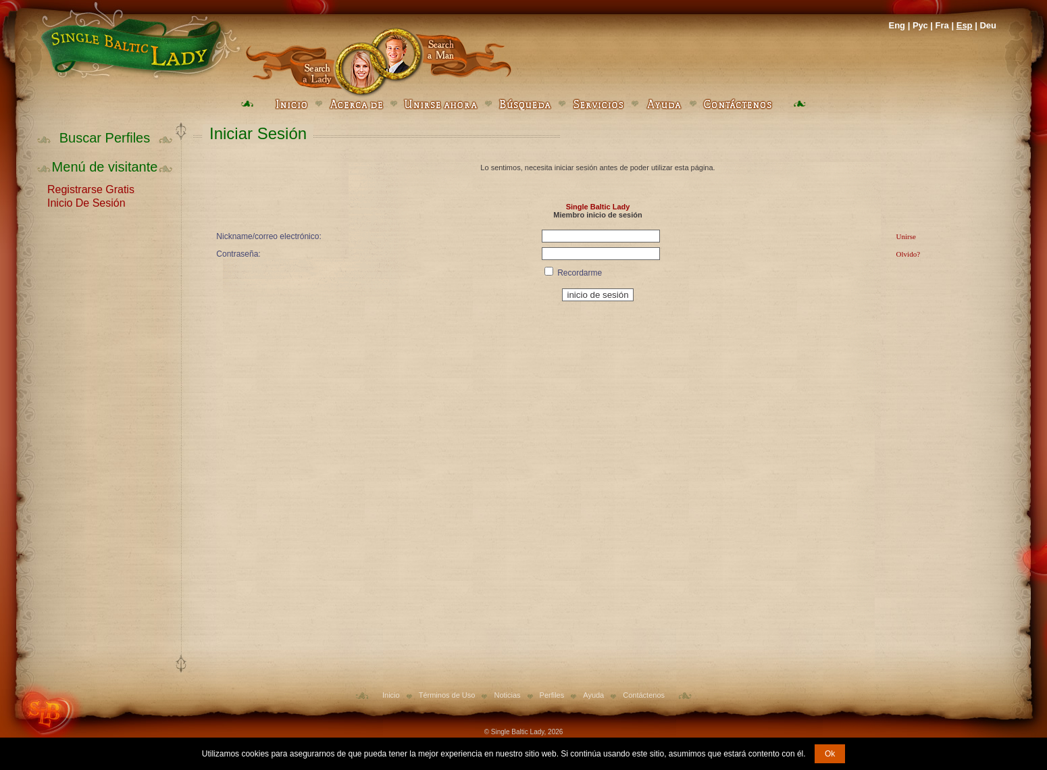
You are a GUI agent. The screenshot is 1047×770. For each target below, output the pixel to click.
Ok (830, 754)
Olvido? (908, 254)
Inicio (391, 695)
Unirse (906, 236)
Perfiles (552, 695)
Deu (987, 25)
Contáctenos (644, 695)
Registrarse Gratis (90, 188)
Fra (942, 25)
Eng (896, 25)
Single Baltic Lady (598, 207)
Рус (920, 25)
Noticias (507, 695)
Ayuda (593, 695)
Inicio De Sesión (86, 202)
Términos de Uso (447, 695)
